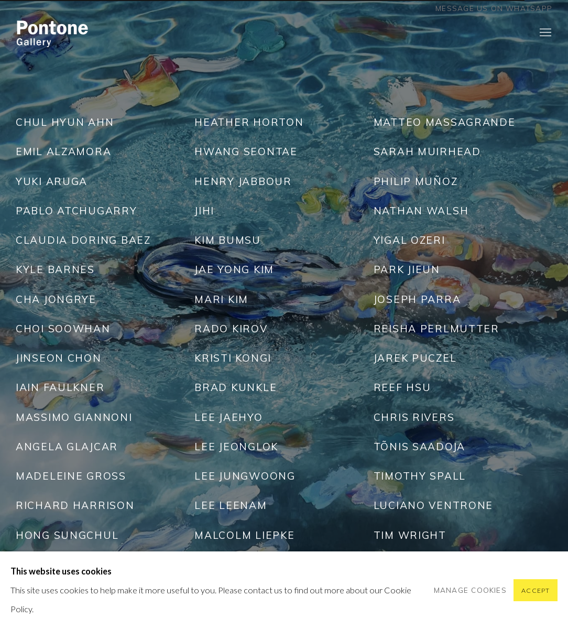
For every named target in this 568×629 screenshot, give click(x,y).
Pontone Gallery (52, 33)
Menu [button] (544, 33)
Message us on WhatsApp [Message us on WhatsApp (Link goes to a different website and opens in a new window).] (493, 8)
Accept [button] (535, 590)
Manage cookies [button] (470, 589)
